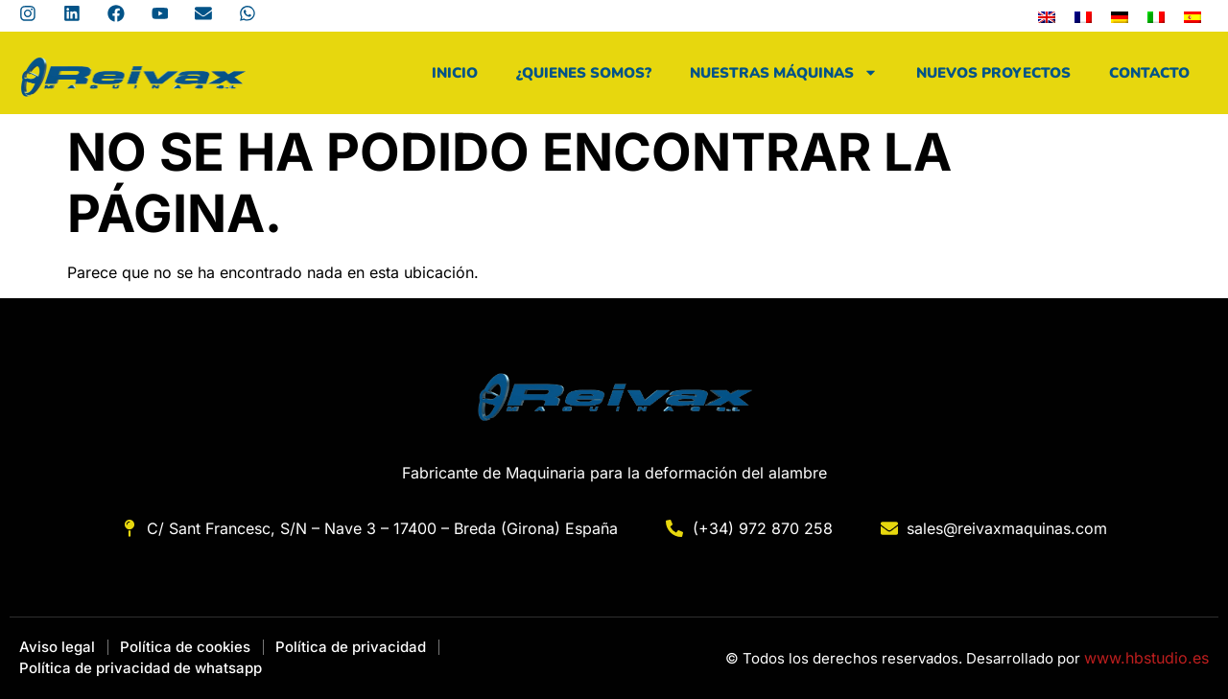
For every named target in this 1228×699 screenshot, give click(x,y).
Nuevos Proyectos (993, 72)
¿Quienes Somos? (583, 72)
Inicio (455, 72)
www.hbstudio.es (1146, 657)
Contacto (1149, 72)
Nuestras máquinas (784, 72)
